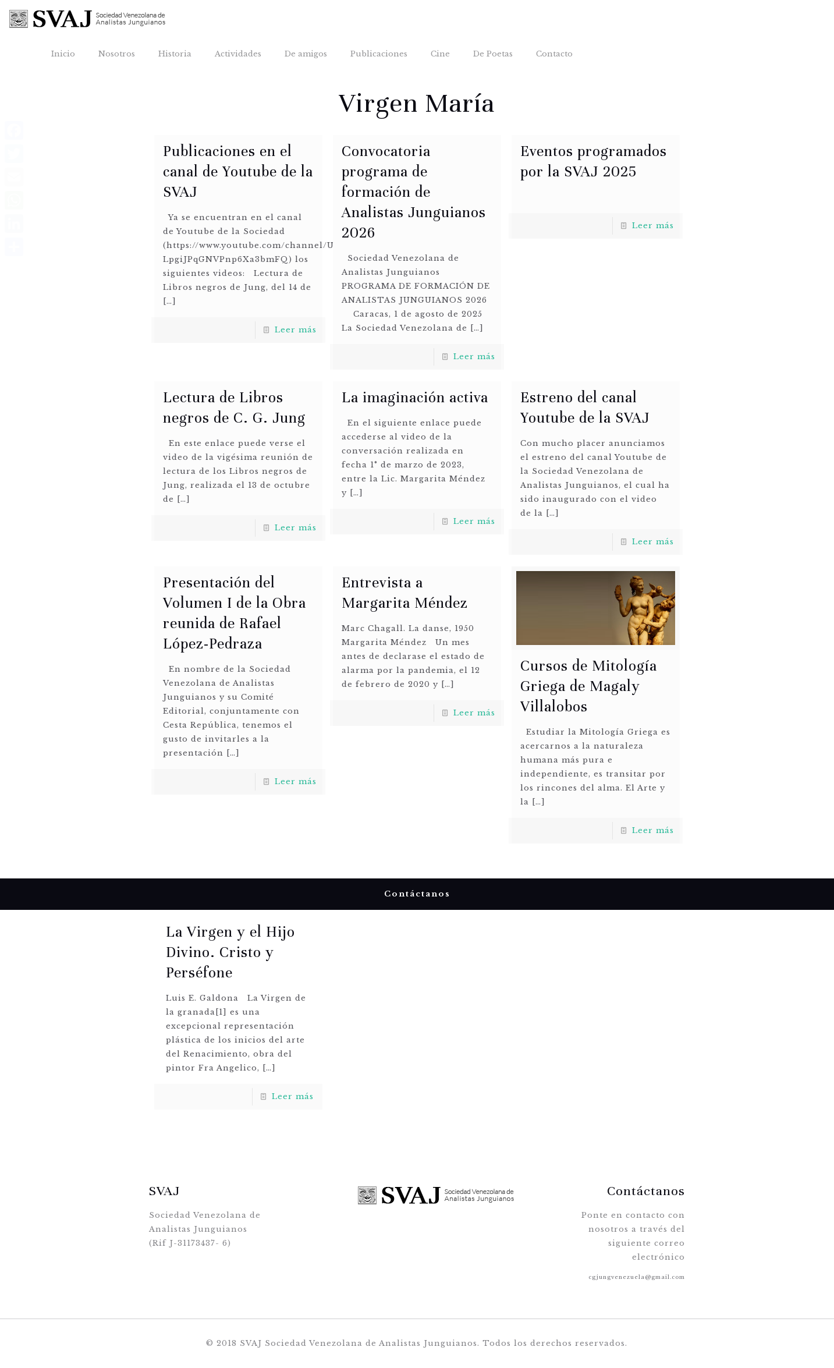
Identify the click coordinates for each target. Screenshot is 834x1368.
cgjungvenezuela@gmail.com (636, 1277)
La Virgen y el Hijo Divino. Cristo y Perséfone (230, 952)
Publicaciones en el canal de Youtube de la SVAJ (238, 171)
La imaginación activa (415, 397)
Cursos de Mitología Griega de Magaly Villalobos (588, 686)
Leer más (296, 330)
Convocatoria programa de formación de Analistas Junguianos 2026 (414, 192)
